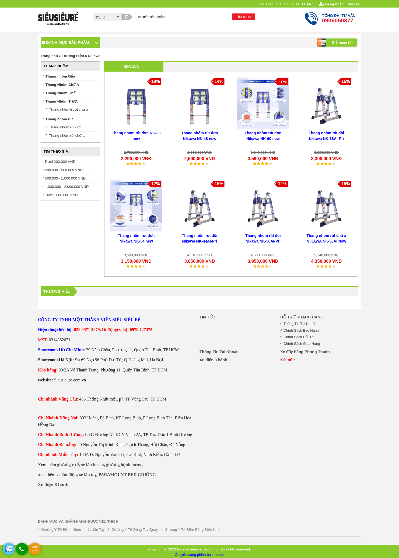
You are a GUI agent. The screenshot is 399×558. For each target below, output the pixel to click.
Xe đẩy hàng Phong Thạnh (305, 352)
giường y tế (68, 464)
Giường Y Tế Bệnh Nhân (61, 530)
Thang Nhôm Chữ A (62, 85)
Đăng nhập (334, 4)
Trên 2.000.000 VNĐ (61, 195)
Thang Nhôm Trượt (62, 101)
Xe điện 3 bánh (53, 484)
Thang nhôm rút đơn (65, 127)
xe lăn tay (87, 474)
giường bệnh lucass (124, 464)
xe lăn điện (66, 474)
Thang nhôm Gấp (60, 76)
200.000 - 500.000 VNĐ (64, 170)
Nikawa (94, 56)
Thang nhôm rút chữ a (67, 136)
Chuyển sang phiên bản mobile (199, 555)
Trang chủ (49, 56)
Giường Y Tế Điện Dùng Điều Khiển (193, 530)
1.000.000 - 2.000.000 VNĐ (67, 187)
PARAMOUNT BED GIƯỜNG (127, 474)
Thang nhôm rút (59, 119)
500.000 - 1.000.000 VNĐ (65, 178)
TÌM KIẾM (243, 17)
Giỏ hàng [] (335, 42)
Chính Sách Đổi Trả (299, 337)
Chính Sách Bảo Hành (301, 330)
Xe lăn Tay (96, 530)
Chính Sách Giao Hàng (302, 344)
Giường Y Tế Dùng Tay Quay (134, 530)
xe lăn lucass (92, 464)
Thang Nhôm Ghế (61, 93)
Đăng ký (353, 4)
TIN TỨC (266, 4)
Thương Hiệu (73, 56)
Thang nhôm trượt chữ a (68, 109)
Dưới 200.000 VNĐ (60, 162)
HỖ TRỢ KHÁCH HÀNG (295, 4)
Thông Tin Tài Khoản (300, 324)
